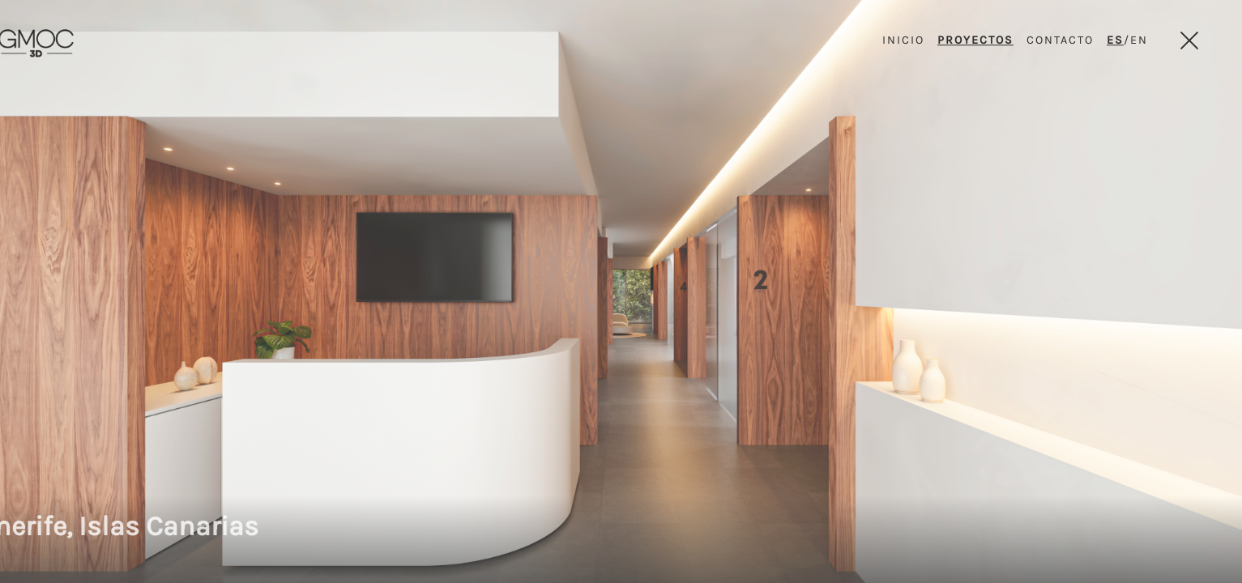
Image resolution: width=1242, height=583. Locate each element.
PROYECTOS (975, 40)
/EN (1127, 40)
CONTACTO (1060, 40)
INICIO (903, 40)
